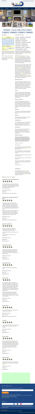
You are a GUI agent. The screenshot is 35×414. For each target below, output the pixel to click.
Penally (27, 75)
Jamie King (33, 412)
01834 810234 (4, 0)
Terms (19, 412)
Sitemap (22, 412)
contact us (9, 58)
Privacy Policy (24, 412)
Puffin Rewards (26, 170)
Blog (31, 8)
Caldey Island (19, 67)
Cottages (6, 8)
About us (13, 8)
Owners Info (25, 8)
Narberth (27, 74)
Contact (19, 8)
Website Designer (29, 412)
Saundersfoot (23, 73)
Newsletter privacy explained (5, 397)
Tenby (28, 68)
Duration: (3, 48)
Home (2, 8)
